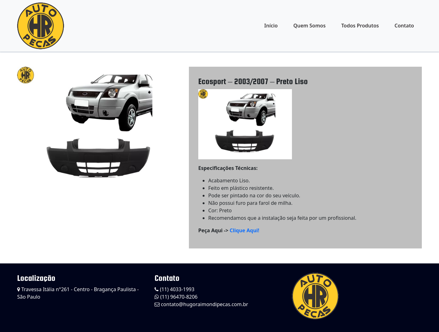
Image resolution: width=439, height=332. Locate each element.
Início (271, 25)
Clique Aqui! (244, 230)
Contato (404, 25)
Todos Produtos (360, 25)
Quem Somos (309, 25)
